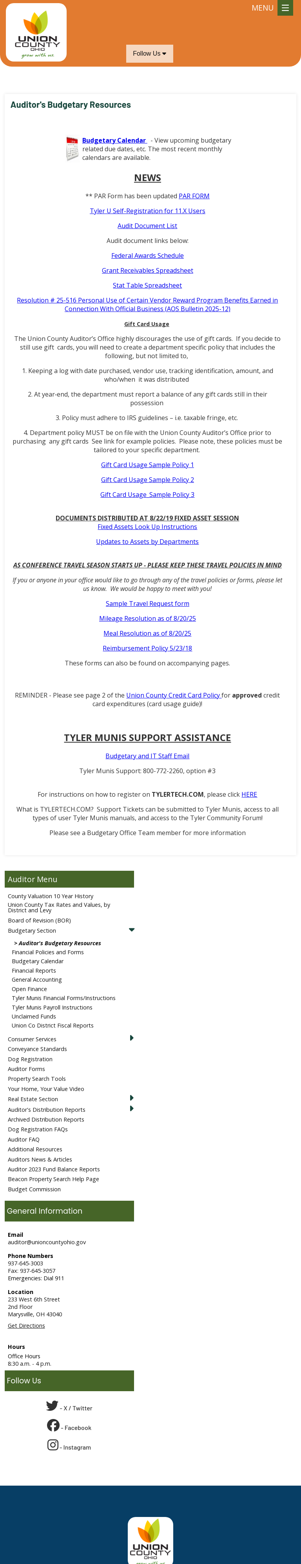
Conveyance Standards (37, 1049)
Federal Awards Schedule (147, 255)
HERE (249, 794)
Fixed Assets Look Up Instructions (147, 526)
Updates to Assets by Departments (147, 541)
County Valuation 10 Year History (50, 896)
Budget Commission (34, 1189)
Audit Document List (147, 225)
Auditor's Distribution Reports (46, 1109)
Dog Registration (30, 1059)
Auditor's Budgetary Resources (60, 943)
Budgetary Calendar (37, 961)
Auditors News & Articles (40, 1159)
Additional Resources (35, 1149)
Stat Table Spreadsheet (147, 285)
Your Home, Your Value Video (46, 1089)
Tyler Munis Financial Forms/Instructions (64, 998)
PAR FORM (194, 196)
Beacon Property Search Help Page (53, 1179)
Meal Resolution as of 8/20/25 (147, 633)
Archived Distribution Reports (46, 1119)
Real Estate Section (33, 1099)
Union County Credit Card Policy (173, 695)
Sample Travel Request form (147, 603)
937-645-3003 (25, 1263)
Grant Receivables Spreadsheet (147, 270)
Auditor (21, 879)
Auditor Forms (26, 1069)
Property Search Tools (37, 1078)
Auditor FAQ (24, 1139)
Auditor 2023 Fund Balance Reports (54, 1169)
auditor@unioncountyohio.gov (47, 1242)
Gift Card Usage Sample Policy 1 (147, 464)
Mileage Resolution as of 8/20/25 (147, 618)
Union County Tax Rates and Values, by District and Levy (59, 907)
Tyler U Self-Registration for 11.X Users (147, 211)
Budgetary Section (32, 930)
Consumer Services (32, 1039)
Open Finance (29, 989)
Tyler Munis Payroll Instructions (52, 1007)
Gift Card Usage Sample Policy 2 (147, 479)
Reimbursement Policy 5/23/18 (147, 648)
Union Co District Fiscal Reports (53, 1025)
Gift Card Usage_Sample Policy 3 (147, 494)
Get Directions (26, 1325)
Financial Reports (34, 970)
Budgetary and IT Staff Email (147, 756)
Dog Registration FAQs (38, 1129)
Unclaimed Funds (34, 1016)
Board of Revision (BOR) (39, 920)
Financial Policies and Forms (48, 952)
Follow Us (149, 53)
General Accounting (37, 979)
